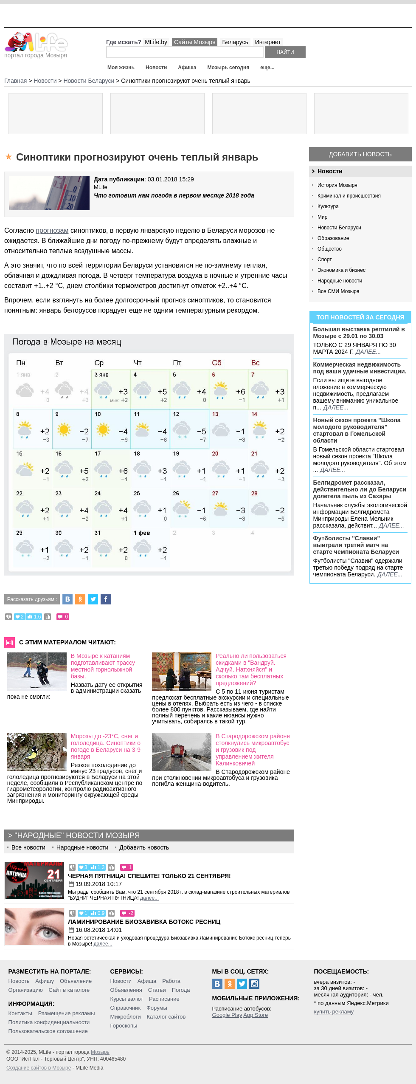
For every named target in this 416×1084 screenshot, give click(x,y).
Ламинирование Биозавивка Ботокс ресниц (144, 921)
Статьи (157, 990)
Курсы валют (126, 999)
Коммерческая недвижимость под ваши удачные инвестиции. (360, 368)
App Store (255, 1015)
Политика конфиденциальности (49, 1022)
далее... (368, 351)
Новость (19, 981)
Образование (333, 238)
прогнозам (52, 230)
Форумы (156, 1008)
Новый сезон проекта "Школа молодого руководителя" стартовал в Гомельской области (357, 430)
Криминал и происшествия (349, 196)
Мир (322, 217)
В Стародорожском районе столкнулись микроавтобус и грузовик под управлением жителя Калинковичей (253, 750)
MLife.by (156, 42)
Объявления (126, 990)
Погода (181, 990)
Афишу (44, 981)
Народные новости (340, 281)
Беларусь (235, 42)
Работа (171, 981)
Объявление (76, 981)
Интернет (268, 42)
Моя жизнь (121, 68)
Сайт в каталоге (69, 990)
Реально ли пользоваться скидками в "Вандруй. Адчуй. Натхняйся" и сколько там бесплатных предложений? (251, 669)
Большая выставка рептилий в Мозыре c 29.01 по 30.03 (359, 332)
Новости (156, 68)
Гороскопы (124, 1025)
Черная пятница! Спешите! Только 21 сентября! (149, 875)
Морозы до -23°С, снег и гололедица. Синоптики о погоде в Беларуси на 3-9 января (106, 746)
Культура (328, 206)
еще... (267, 68)
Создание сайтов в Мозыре (38, 1068)
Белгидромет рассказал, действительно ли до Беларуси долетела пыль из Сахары (360, 489)
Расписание (164, 999)
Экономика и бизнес (341, 270)
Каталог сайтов (166, 1016)
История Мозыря (337, 185)
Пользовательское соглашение (48, 1031)
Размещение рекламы (66, 1013)
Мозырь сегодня (229, 68)
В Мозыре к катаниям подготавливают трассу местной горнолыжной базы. (103, 666)
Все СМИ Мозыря (338, 291)
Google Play (227, 1015)
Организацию (25, 990)
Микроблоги (125, 1016)
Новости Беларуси (339, 228)
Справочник (125, 1008)
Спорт (325, 260)
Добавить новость (360, 154)
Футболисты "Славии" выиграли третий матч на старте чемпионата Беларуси (356, 545)
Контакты (20, 1013)
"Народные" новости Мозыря (77, 835)
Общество (330, 249)
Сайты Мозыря (194, 42)
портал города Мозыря (36, 53)
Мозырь (100, 1052)
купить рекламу (334, 1011)
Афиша (187, 68)
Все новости (28, 847)
